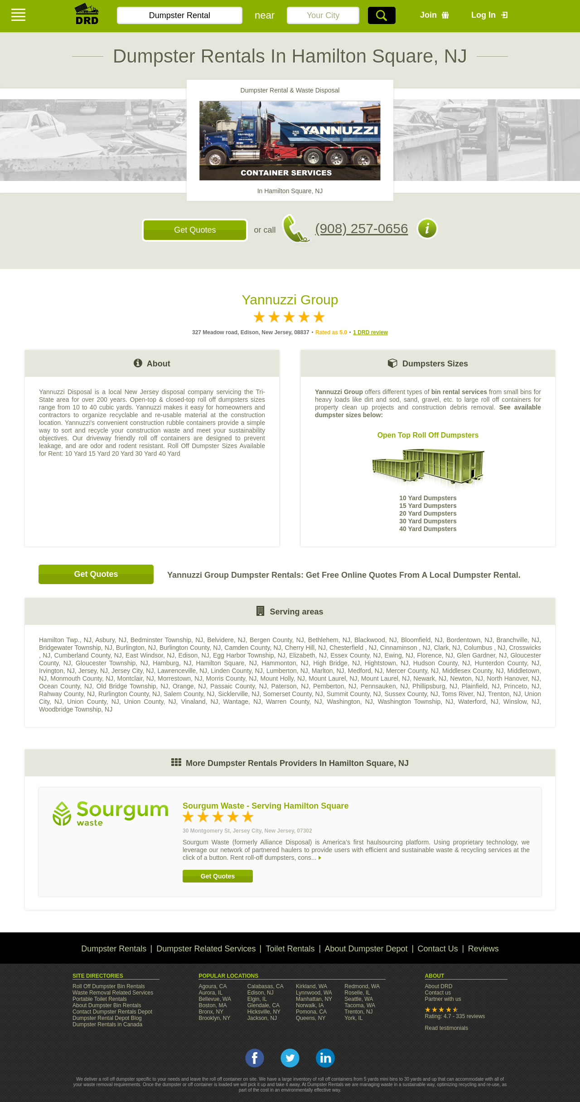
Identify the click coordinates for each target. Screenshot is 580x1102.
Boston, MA (212, 1005)
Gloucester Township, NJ (112, 663)
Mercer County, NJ (412, 670)
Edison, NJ (194, 655)
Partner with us (443, 999)
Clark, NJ (447, 647)
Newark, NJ (429, 678)
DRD (87, 16)
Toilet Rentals (290, 948)
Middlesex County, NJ (473, 670)
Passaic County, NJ (238, 686)
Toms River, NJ (463, 693)
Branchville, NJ (517, 640)
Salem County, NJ (189, 693)
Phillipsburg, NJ (434, 686)
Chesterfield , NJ (353, 647)
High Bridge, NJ (336, 663)
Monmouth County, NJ (81, 678)
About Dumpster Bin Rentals (106, 1005)
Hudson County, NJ (441, 663)
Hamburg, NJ (172, 663)
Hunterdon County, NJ (507, 663)
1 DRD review (370, 332)
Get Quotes (195, 229)
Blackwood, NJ (375, 640)
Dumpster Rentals (113, 948)
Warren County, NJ (294, 701)
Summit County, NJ (354, 693)
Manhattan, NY (314, 999)
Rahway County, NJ (67, 693)
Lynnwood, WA (314, 993)
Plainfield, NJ (481, 686)
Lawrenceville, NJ (182, 670)
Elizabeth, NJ (308, 655)
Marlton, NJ (328, 670)
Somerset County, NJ (293, 693)
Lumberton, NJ (287, 670)
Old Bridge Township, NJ (133, 686)
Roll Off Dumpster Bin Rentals (108, 986)
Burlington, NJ (136, 647)
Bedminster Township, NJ (166, 640)
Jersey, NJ (93, 670)
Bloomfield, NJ (422, 640)
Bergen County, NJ (277, 640)
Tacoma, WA (359, 1005)
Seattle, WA (358, 999)
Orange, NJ (189, 686)
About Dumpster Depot (366, 948)
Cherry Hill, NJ (305, 647)
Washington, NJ (349, 701)
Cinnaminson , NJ (405, 647)
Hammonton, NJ (285, 663)
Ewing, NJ (399, 655)
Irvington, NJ (57, 670)
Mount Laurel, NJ (333, 678)
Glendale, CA (263, 1005)
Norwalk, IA (310, 1005)
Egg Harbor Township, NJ (249, 655)
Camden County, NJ (252, 647)
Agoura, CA (212, 986)
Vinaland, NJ (199, 701)
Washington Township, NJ (415, 701)
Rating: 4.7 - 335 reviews (455, 1016)
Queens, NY (310, 1018)
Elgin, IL (257, 999)
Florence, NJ (435, 655)
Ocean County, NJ (65, 686)
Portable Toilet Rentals (99, 999)
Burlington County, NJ (190, 647)
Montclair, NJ (135, 678)
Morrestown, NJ (180, 678)
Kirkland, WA (311, 986)
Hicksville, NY (263, 1012)
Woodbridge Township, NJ (75, 709)
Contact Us (438, 948)
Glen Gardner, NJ (482, 655)
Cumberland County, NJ (88, 655)
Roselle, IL (357, 993)
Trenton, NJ (504, 693)
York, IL (353, 1018)
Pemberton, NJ (334, 686)
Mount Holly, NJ (283, 678)
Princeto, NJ (521, 686)
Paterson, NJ (290, 686)
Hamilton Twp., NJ (65, 640)
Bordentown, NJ (470, 640)
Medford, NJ (365, 670)
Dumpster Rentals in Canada (107, 1024)
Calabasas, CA (265, 986)
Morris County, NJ (231, 678)
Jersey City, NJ (132, 670)
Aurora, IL (210, 993)
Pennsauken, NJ (384, 686)
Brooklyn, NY (214, 1018)
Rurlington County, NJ (129, 693)
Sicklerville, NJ (238, 693)
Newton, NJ (466, 678)
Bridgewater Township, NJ (75, 647)
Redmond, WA (362, 986)
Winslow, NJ (521, 701)
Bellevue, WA (214, 999)
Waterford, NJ (478, 701)
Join (428, 15)
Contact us (438, 993)
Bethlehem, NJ (329, 640)
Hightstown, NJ (387, 663)
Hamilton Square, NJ (226, 663)
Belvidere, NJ (226, 640)
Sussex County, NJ (411, 693)
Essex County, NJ (355, 655)
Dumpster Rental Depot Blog (107, 1018)
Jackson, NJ (262, 1018)
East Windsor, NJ (150, 655)
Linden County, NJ (237, 670)
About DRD (439, 986)
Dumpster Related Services (206, 948)
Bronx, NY (210, 1012)
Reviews (483, 948)
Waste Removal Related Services (112, 993)
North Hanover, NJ (513, 678)
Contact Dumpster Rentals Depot (112, 1012)
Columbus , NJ (484, 647)
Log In (483, 15)
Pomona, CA (311, 1012)
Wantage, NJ (242, 701)
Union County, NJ (93, 701)
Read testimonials (446, 1028)
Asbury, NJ (110, 640)
